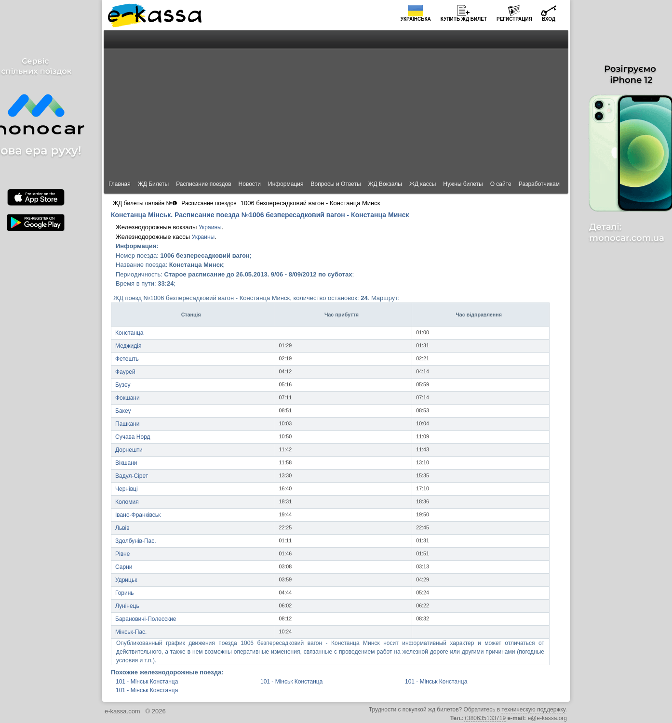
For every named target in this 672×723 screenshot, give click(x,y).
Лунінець (127, 606)
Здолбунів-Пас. (135, 541)
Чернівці (126, 489)
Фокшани (127, 397)
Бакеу (123, 411)
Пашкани (127, 424)
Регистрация (514, 19)
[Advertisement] (336, 102)
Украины (210, 227)
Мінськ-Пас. (131, 632)
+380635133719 (485, 718)
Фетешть (127, 358)
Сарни (123, 567)
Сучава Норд (132, 437)
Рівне (122, 554)
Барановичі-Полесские (145, 619)
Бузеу (123, 384)
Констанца (129, 332)
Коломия (127, 502)
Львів (122, 528)
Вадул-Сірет (131, 476)
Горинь (124, 593)
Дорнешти (129, 450)
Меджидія (128, 345)
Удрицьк (126, 580)
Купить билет (464, 19)
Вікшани (126, 463)
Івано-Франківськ (138, 515)
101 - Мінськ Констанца (147, 681)
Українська (416, 19)
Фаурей (125, 371)
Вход (548, 19)
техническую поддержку (533, 709)
